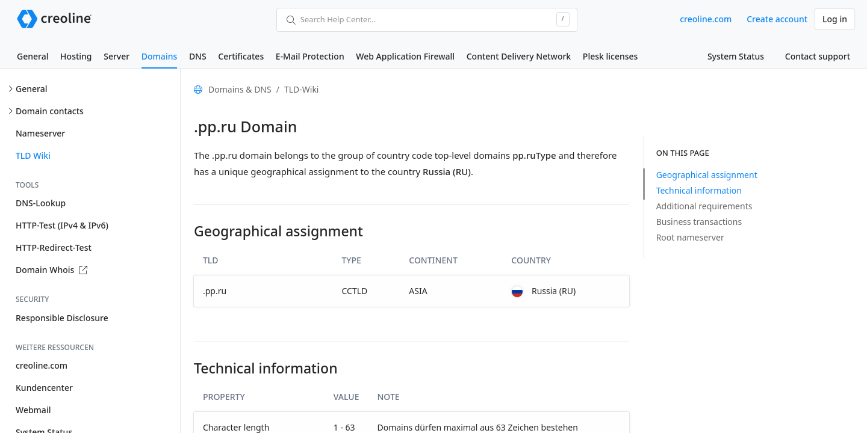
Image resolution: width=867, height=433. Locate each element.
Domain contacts (50, 111)
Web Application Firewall (405, 56)
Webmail (33, 410)
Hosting (76, 56)
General (32, 56)
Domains (159, 56)
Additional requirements (704, 206)
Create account (777, 19)
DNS (198, 56)
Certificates (241, 56)
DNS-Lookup (41, 203)
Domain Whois (51, 269)
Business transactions (699, 221)
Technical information (699, 190)
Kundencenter (44, 387)
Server (116, 56)
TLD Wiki (33, 155)
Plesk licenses (610, 56)
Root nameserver (690, 237)
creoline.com (706, 19)
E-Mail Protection (310, 56)
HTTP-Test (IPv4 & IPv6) (62, 225)
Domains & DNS (240, 89)
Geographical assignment (706, 174)
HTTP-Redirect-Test (54, 247)
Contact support (817, 56)
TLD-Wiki (301, 89)
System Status (735, 56)
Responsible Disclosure (62, 318)
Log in (834, 19)
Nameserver (40, 133)
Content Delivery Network (519, 56)
